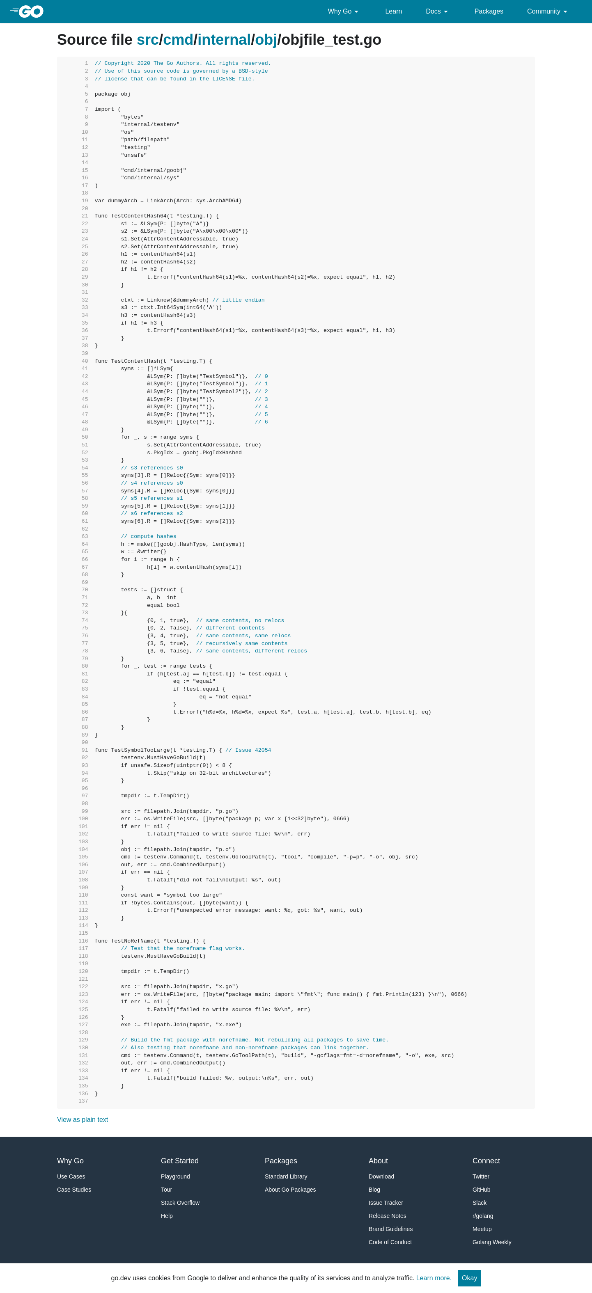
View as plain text (82, 1119)
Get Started (180, 1161)
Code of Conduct (390, 1242)
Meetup (482, 1229)
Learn (393, 11)
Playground (175, 1176)
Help (167, 1216)
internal (224, 39)
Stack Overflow (180, 1202)
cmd (178, 39)
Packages (489, 11)
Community (548, 11)
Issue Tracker (386, 1202)
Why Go (345, 11)
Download (381, 1176)
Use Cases (71, 1176)
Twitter (481, 1176)
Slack (479, 1202)
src (148, 39)
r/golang (483, 1216)
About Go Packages (290, 1189)
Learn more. (434, 1278)
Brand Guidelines (391, 1229)
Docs (438, 11)
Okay (469, 1278)
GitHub (482, 1189)
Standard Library (286, 1176)
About (378, 1161)
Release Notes (387, 1216)
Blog (374, 1189)
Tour (166, 1189)
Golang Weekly (492, 1242)
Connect (486, 1161)
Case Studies (74, 1189)
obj (266, 39)
